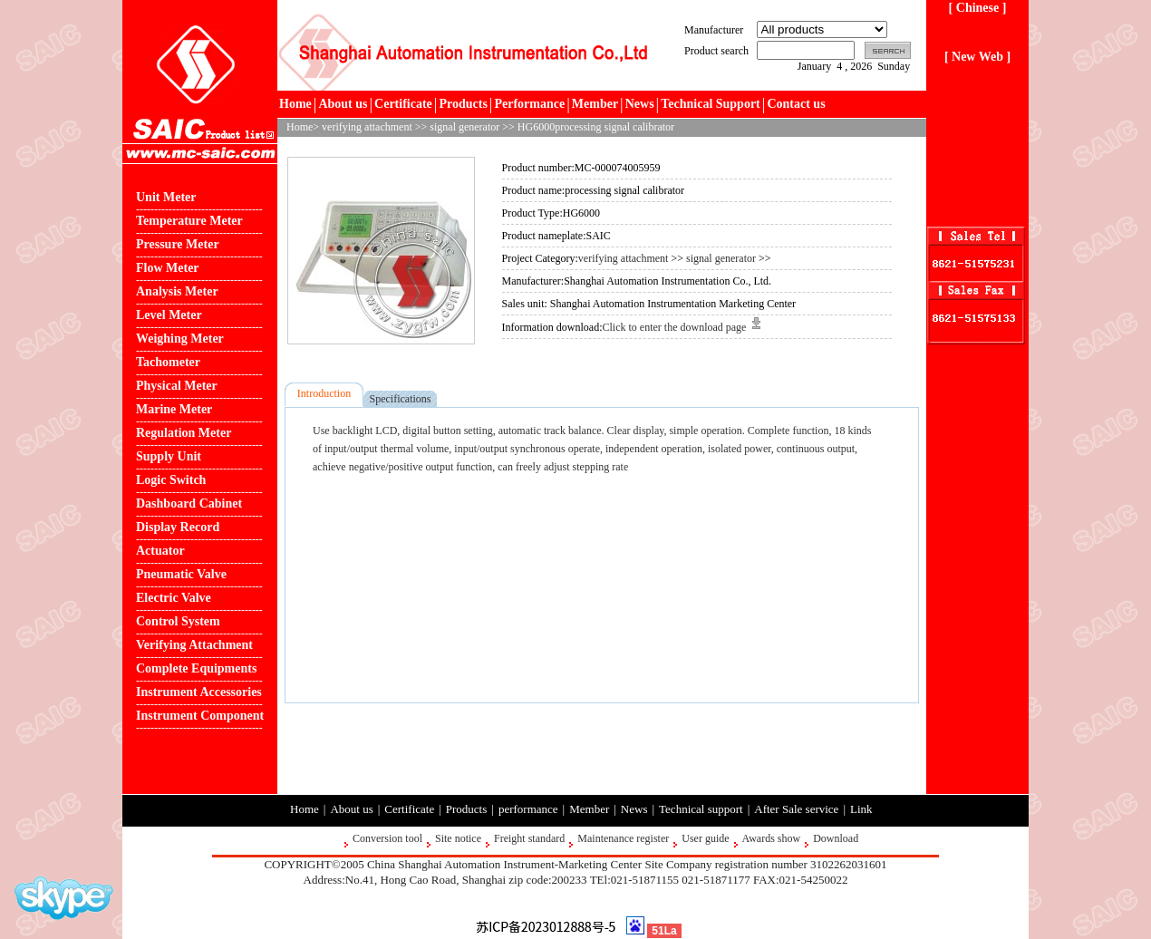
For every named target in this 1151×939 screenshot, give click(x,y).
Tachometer (168, 362)
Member (595, 104)
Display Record (177, 527)
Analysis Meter (177, 291)
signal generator (464, 127)
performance (528, 809)
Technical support (701, 809)
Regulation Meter (183, 433)
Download (835, 838)
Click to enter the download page (681, 327)
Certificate (403, 104)
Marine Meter (174, 409)
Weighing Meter (180, 338)
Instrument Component (200, 715)
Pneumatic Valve (181, 574)
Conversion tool (387, 838)
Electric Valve (173, 598)
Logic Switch (171, 480)
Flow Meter (167, 268)
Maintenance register (623, 838)
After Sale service (796, 809)
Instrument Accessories (199, 692)
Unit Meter (166, 197)
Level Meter (169, 315)
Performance (529, 104)
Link (861, 809)
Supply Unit (168, 456)
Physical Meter (177, 385)
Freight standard (529, 838)
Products (463, 104)
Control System (178, 621)
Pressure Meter (177, 244)
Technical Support (710, 104)
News (639, 104)
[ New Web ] (977, 56)
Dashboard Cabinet (189, 503)
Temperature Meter (189, 220)
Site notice (458, 838)
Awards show (771, 838)
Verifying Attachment (194, 645)
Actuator (160, 550)
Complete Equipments (196, 668)
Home (295, 104)
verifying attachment (367, 127)
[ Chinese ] (978, 8)
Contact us (796, 104)
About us (342, 104)
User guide (705, 838)
